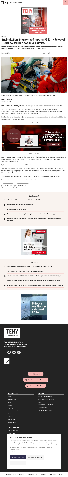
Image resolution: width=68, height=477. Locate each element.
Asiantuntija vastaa (13, 411)
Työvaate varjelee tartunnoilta (16, 209)
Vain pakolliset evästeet (36, 457)
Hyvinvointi (11, 408)
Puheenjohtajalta (13, 423)
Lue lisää (12, 453)
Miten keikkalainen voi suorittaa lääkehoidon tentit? (23, 200)
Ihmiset (10, 405)
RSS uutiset (43, 475)
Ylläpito (61, 475)
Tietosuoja (22, 475)
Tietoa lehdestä (13, 427)
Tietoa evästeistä (11, 475)
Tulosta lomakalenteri (45, 410)
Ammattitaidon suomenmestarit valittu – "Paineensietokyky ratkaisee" (30, 266)
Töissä (9, 402)
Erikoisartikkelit (12, 399)
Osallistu (41, 393)
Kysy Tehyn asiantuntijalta (46, 399)
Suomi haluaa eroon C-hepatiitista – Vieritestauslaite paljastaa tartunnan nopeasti (34, 280)
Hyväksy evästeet (18, 458)
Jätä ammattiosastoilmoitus (45, 403)
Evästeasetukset (18, 463)
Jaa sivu (44, 53)
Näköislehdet (12, 434)
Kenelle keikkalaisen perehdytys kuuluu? (20, 204)
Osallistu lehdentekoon (37, 386)
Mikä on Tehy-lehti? (13, 431)
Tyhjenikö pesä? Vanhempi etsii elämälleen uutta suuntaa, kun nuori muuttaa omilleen (35, 285)
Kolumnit (10, 417)
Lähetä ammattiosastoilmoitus (37, 380)
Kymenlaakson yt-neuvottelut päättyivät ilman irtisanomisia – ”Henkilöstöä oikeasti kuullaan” (34, 219)
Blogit (9, 414)
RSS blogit (53, 475)
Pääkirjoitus (11, 420)
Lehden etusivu (13, 393)
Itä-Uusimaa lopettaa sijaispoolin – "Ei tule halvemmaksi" (25, 271)
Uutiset (10, 396)
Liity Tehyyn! (22, 186)
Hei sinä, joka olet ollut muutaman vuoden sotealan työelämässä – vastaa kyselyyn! (34, 276)
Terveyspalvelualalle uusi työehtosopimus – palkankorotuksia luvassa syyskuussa (33, 214)
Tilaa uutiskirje (37, 374)
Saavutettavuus (32, 475)
